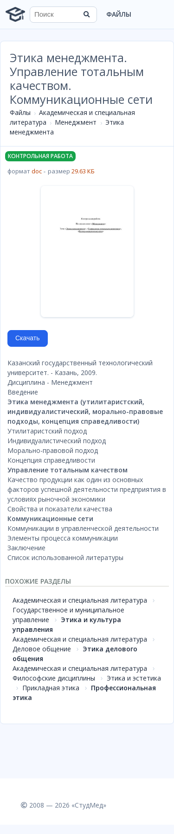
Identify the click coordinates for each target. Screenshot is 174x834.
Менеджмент (76, 122)
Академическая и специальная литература (80, 600)
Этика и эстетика (134, 678)
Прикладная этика (50, 687)
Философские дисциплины (54, 678)
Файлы (118, 14)
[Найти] (86, 14)
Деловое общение (42, 648)
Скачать (27, 338)
